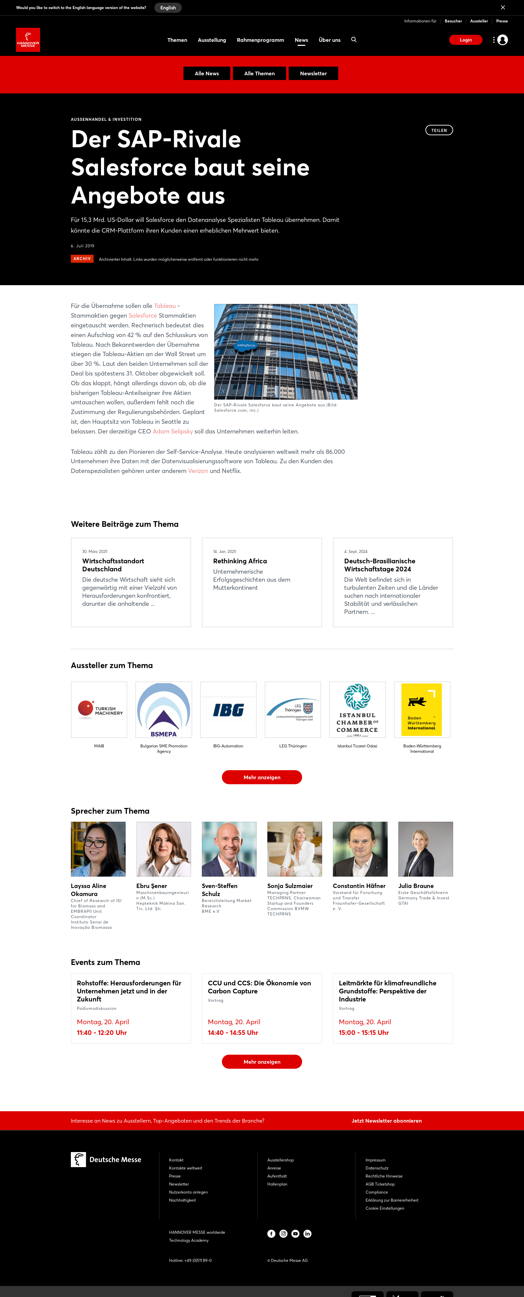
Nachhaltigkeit (182, 1200)
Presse (502, 20)
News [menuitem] (301, 39)
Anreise (274, 1167)
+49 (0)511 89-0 (198, 1260)
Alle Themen (259, 73)
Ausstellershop (280, 1159)
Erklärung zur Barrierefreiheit (392, 1200)
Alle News (207, 73)
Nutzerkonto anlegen (188, 1192)
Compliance (377, 1192)
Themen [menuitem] (177, 39)
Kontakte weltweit (185, 1167)
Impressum (376, 1159)
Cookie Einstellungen (385, 1208)
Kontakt (176, 1159)
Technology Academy (189, 1240)
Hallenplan (277, 1184)
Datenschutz (377, 1167)
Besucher (453, 20)
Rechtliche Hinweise (384, 1176)
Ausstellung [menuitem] (212, 39)
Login (466, 40)
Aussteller (479, 20)
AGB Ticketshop (380, 1184)
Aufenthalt (277, 1176)
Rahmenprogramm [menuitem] (260, 39)
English (168, 8)
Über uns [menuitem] (330, 39)
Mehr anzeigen (262, 777)
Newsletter (313, 73)
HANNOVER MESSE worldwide (197, 1232)
